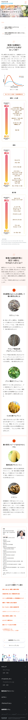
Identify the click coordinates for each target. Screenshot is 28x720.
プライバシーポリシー (22, 714)
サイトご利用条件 (12, 714)
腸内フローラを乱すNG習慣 (9, 624)
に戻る (14, 640)
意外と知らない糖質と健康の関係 (10, 589)
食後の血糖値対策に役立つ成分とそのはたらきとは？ (14, 33)
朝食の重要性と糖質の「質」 (9, 616)
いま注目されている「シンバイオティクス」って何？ (10, 630)
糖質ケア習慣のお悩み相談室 (9, 602)
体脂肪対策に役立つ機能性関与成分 (11, 593)
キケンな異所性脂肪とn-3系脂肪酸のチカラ (13, 598)
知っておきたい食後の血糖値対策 (10, 607)
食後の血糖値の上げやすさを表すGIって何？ (12, 28)
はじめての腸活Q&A (7, 620)
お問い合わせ (4, 714)
